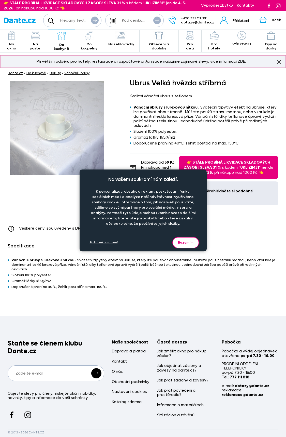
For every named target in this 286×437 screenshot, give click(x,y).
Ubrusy (55, 73)
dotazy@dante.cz (197, 22)
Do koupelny (89, 41)
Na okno (11, 41)
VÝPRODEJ (241, 39)
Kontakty (245, 5)
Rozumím (185, 242)
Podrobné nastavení (104, 242)
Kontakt (119, 361)
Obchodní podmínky (130, 382)
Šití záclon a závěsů (175, 415)
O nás (117, 371)
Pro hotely (214, 41)
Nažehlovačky (121, 39)
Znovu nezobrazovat (279, 61)
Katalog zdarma (127, 402)
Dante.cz (15, 73)
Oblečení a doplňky (159, 41)
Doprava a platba (129, 351)
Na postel (35, 41)
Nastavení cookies (129, 392)
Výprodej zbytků (217, 5)
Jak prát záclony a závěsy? (182, 380)
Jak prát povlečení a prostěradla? (176, 392)
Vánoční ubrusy (76, 73)
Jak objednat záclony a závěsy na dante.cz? (179, 368)
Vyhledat (95, 20)
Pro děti (190, 41)
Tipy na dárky (271, 41)
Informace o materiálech (180, 405)
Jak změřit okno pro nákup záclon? (181, 353)
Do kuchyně (61, 41)
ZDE (241, 61)
